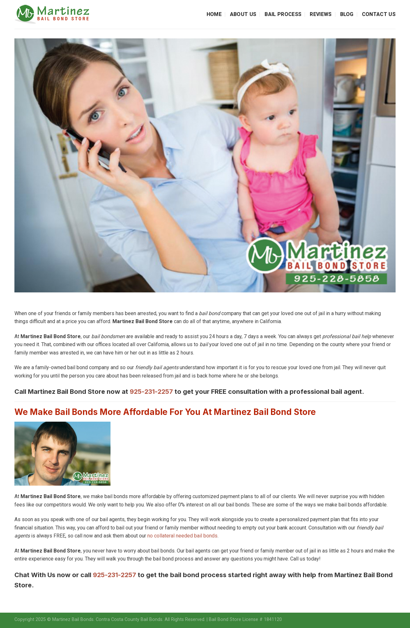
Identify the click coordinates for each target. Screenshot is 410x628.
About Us (243, 14)
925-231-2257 (151, 391)
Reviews (321, 14)
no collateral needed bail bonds (182, 536)
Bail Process (283, 14)
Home (214, 14)
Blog (347, 14)
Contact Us (379, 14)
